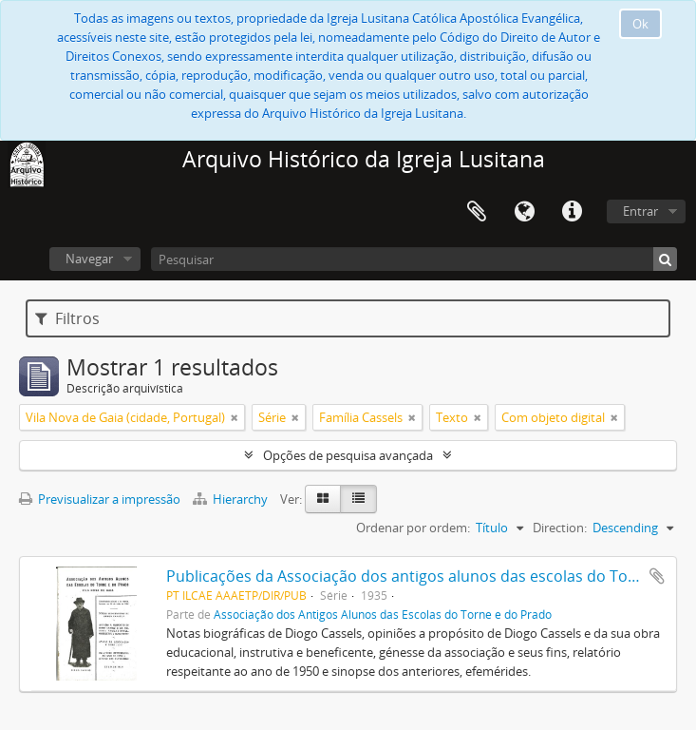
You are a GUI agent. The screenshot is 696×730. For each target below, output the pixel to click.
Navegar (89, 258)
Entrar (640, 211)
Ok (640, 23)
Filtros (67, 318)
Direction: (560, 527)
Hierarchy (232, 499)
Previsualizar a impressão (99, 499)
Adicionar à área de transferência (657, 576)
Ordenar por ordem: (413, 527)
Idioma (524, 212)
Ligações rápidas (571, 212)
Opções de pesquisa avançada (348, 455)
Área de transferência (476, 212)
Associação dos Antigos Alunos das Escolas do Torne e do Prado (383, 614)
